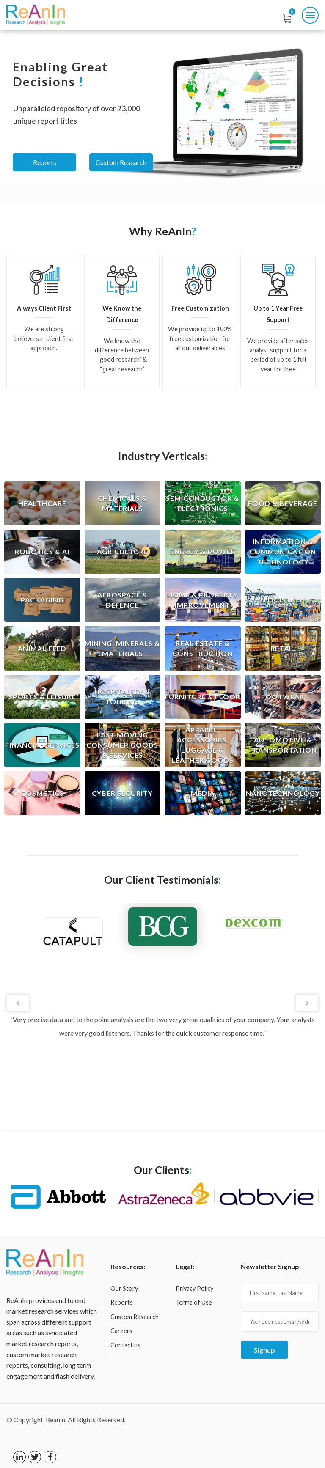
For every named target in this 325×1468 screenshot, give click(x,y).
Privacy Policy (194, 1288)
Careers (121, 1330)
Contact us (125, 1345)
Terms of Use (194, 1302)
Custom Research (121, 162)
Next (307, 1003)
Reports (44, 162)
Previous (18, 1003)
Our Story (124, 1288)
